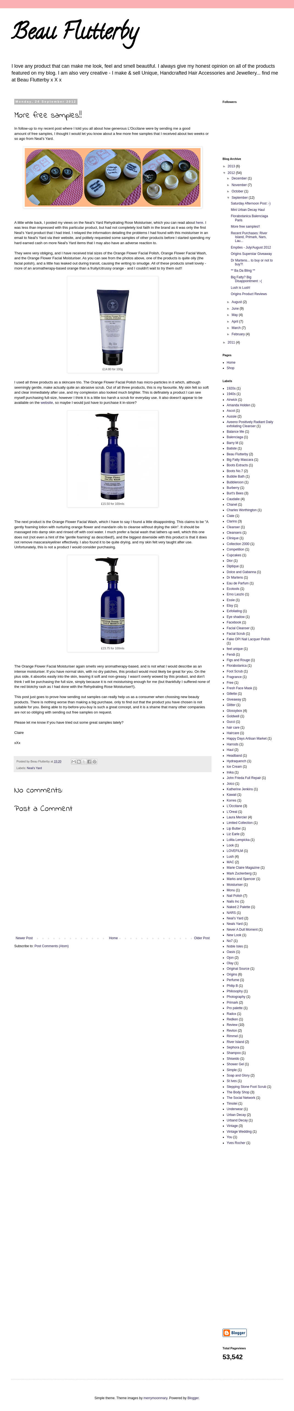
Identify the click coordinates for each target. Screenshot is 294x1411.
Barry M (232, 443)
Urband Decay (237, 1120)
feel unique (235, 649)
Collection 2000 (238, 544)
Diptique (233, 566)
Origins (232, 974)
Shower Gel (235, 1064)
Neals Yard (235, 924)
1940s (231, 394)
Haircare (233, 733)
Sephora (233, 1047)
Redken (232, 1019)
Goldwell (233, 716)
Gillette (232, 694)
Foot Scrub (235, 671)
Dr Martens (235, 577)
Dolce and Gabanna (241, 572)
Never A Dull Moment (242, 929)
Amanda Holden (238, 405)
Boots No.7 (235, 471)
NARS (231, 913)
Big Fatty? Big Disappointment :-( (246, 279)
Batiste (232, 448)
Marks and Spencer (241, 879)
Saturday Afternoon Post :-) (251, 203)
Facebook (234, 622)
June (236, 308)
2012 (232, 173)
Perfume (233, 980)
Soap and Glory (238, 1075)
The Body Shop (238, 1092)
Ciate (230, 516)
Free (230, 683)
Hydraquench (236, 761)
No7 (230, 941)
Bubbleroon (235, 482)
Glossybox (234, 711)
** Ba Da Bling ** (243, 271)
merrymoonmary (155, 1398)
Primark (232, 1002)
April (235, 321)
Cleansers (234, 533)
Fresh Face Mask (239, 688)
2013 (232, 166)
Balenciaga (235, 437)
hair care (233, 727)
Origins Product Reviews (249, 294)
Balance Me (235, 432)
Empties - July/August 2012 (251, 247)
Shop (230, 368)
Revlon (232, 1031)
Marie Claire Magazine (243, 868)
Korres (231, 800)
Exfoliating (234, 611)
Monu (231, 890)
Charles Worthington (242, 510)
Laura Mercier (237, 817)
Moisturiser (235, 885)
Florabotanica (237, 666)
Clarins (232, 521)
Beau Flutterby (74, 34)
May (235, 315)
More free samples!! (245, 226)
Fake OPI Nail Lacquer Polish (248, 639)
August (237, 302)
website (47, 403)
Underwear (235, 1109)
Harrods (232, 744)
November (240, 185)
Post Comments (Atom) (51, 946)
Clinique (232, 538)
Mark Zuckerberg (239, 873)
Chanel (232, 504)
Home (113, 938)
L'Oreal (232, 812)
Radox (231, 1014)
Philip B (232, 986)
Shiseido (233, 1059)
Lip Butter (234, 828)
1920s (231, 388)
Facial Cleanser (238, 628)
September (240, 198)
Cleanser (233, 527)
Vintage (232, 1126)
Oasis (231, 952)
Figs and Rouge (238, 660)
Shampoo (234, 1053)
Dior (230, 561)
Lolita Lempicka (238, 840)
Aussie (232, 416)
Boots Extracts (237, 465)
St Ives (232, 1081)
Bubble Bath (236, 476)
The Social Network (241, 1098)
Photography (236, 997)
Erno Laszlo (235, 594)
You (229, 1137)
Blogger (193, 1398)
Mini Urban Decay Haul (248, 210)
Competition (235, 549)
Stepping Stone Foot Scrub (246, 1087)
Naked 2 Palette (238, 907)
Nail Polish (234, 896)
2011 (232, 342)
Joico (230, 784)
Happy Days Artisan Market (247, 738)
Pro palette (235, 1008)
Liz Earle (233, 834)
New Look (234, 935)
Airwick (232, 400)
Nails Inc (233, 901)
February (239, 334)
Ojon (230, 958)
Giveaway (234, 699)
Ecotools (233, 589)
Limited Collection (240, 823)
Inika (230, 772)
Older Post (202, 938)
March (237, 328)
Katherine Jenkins (240, 789)
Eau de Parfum (238, 583)
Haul (230, 750)
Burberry (233, 488)
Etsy (230, 606)
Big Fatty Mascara (240, 460)
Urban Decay (236, 1115)
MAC (230, 862)
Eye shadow (236, 617)
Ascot (231, 411)
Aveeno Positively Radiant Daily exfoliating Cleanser (250, 424)
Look (230, 845)
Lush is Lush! (240, 288)
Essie (231, 600)
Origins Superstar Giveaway (251, 254)
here (199, 222)
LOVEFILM (235, 851)
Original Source (238, 969)
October (238, 191)
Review (232, 1025)
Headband (234, 756)
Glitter (231, 705)
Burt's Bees (235, 493)
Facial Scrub (236, 634)
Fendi (231, 655)
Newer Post (24, 938)
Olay (230, 963)
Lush (230, 857)
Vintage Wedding (239, 1132)
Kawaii (231, 795)
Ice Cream (234, 767)
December (240, 178)
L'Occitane (234, 806)
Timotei (232, 1103)
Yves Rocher (236, 1143)
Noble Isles (235, 946)
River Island (235, 1042)
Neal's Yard (34, 768)
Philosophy (235, 991)
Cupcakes (234, 555)
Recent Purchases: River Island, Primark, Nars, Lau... (249, 237)
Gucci (231, 722)
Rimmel (232, 1036)
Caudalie (233, 499)
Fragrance (234, 677)
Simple (232, 1070)
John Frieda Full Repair (244, 778)
